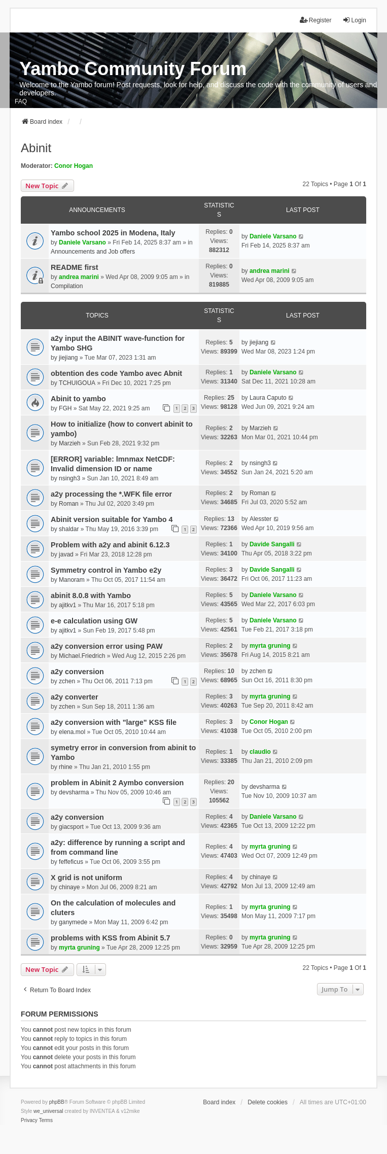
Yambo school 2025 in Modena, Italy (113, 233)
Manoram (72, 579)
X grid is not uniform (86, 877)
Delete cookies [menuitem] (268, 1102)
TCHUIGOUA (77, 383)
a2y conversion (77, 672)
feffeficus (71, 861)
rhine (66, 767)
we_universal (48, 1111)
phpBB (56, 1102)
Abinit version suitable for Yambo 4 (111, 519)
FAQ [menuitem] (21, 101)
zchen (67, 681)
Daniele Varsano (82, 242)
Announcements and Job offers (93, 251)
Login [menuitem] (354, 20)
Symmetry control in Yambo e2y (106, 570)
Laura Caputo (268, 397)
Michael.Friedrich (82, 655)
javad (66, 554)
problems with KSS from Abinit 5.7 (110, 938)
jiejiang (68, 357)
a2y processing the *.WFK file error (111, 494)
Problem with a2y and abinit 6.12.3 (110, 545)
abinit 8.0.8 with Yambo (91, 595)
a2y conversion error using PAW (106, 646)
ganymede (73, 922)
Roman (69, 503)
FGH (65, 408)
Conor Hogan (73, 165)
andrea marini (79, 277)
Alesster (260, 518)
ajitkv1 (67, 605)
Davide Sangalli (272, 544)
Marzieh (70, 443)
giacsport (71, 826)
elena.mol (72, 732)
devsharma (74, 792)
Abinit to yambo (78, 399)
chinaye (69, 887)
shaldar (69, 529)
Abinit (36, 148)
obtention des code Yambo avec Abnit (116, 373)
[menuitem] (29, 1120)
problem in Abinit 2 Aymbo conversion (117, 783)
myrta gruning (270, 645)
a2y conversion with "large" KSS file (114, 722)
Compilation (67, 286)
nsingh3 (69, 478)
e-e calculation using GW (94, 621)
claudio (260, 751)
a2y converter (74, 697)
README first (74, 267)
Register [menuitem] (316, 20)
